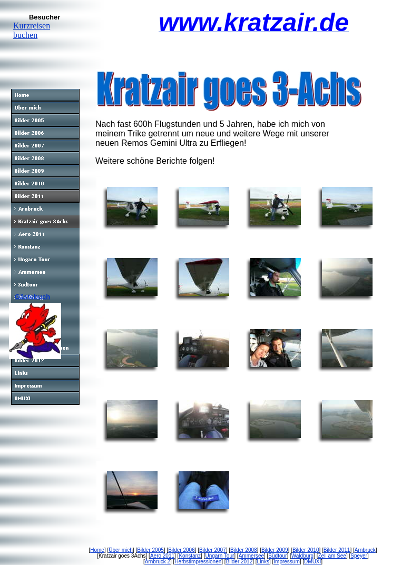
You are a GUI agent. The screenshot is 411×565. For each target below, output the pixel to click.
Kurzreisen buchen (31, 30)
